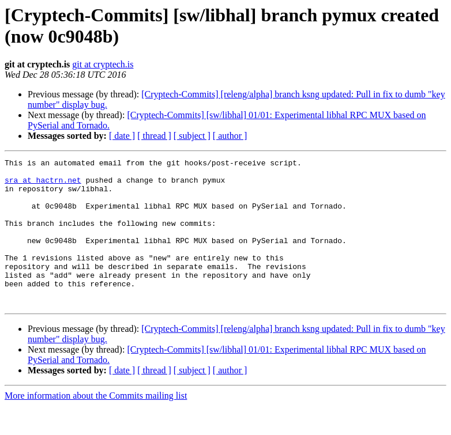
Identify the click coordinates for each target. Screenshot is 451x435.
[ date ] (122, 136)
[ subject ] (192, 136)
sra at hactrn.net (43, 185)
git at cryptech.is (102, 64)
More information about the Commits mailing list (96, 425)
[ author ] (230, 136)
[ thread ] (154, 136)
